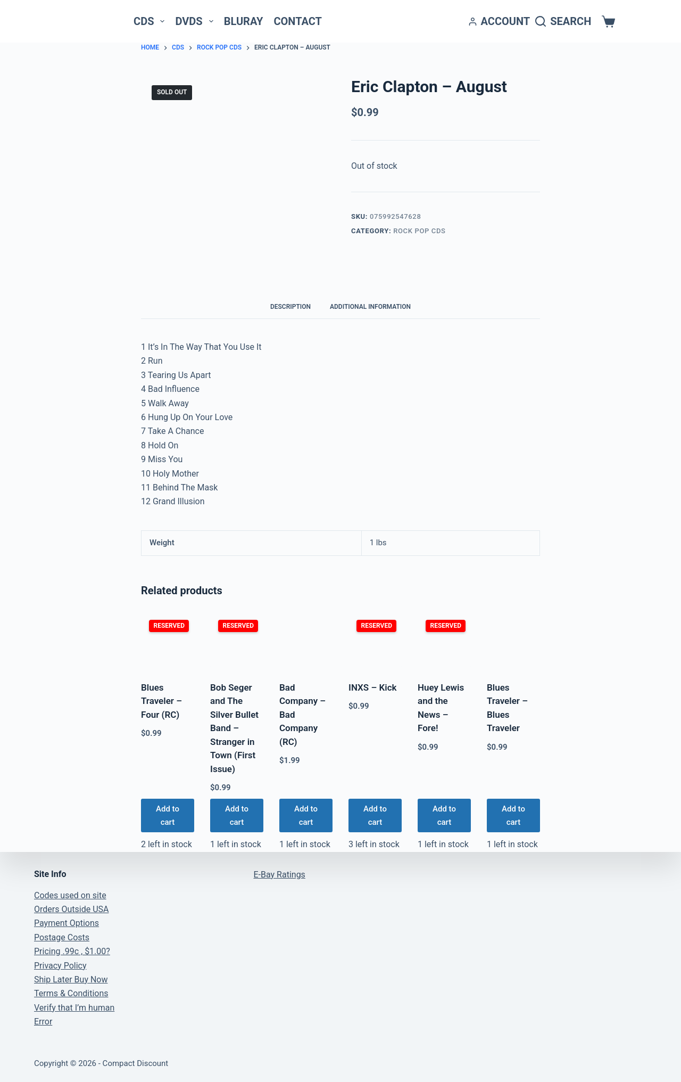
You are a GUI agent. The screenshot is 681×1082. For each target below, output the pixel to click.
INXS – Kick (372, 687)
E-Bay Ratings (279, 875)
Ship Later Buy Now (70, 979)
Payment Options (66, 923)
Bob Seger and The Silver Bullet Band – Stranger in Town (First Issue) (234, 728)
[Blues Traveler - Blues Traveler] (513, 641)
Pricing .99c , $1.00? (72, 951)
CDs (151, 21)
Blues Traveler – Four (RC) (161, 701)
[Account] (499, 21)
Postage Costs (61, 937)
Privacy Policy (60, 966)
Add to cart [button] (167, 815)
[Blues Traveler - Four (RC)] (167, 641)
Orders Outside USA (71, 909)
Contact (297, 21)
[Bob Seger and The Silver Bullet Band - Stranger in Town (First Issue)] (236, 641)
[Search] (563, 21)
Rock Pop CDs (419, 231)
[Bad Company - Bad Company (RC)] (306, 641)
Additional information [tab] (370, 306)
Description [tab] (290, 306)
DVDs (196, 21)
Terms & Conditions (71, 993)
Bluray (243, 21)
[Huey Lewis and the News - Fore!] (444, 641)
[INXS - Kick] (375, 641)
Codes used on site (70, 895)
